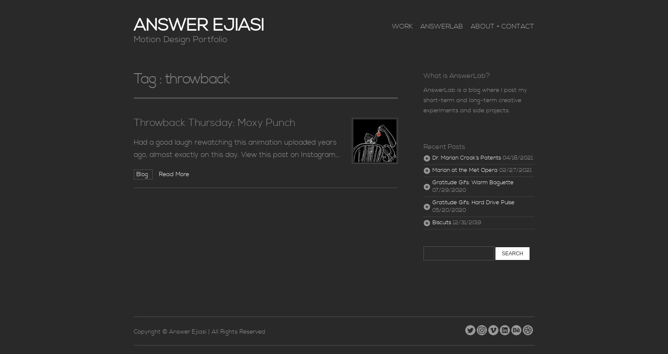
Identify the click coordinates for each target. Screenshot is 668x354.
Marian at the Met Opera (465, 170)
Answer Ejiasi (199, 26)
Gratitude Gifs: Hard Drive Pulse (473, 202)
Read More (174, 174)
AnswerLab (441, 26)
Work (402, 26)
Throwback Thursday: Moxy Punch (214, 123)
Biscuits (441, 222)
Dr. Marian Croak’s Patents (466, 158)
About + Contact (502, 26)
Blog (143, 174)
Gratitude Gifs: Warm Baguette (473, 182)
